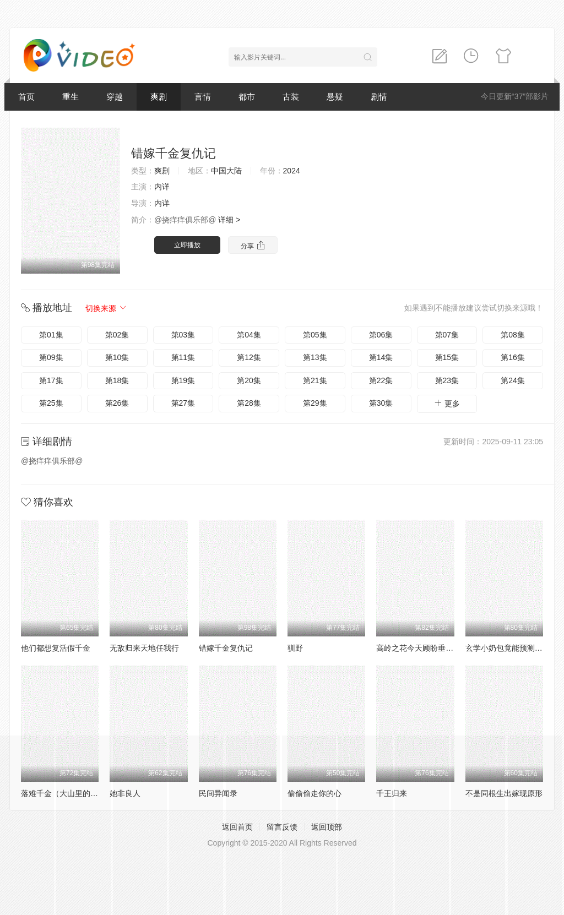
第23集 (447, 380)
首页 (26, 96)
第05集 (315, 334)
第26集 (117, 403)
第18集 (117, 380)
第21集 (315, 380)
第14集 (381, 357)
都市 (246, 96)
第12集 (249, 357)
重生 (70, 96)
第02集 (117, 334)
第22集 (381, 380)
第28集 (249, 403)
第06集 (381, 334)
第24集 (513, 380)
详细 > (229, 219)
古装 (291, 96)
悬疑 (335, 96)
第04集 (249, 334)
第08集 (513, 334)
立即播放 (187, 245)
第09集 (51, 357)
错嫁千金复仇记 (226, 648)
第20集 (249, 380)
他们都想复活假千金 (55, 648)
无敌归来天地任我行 (144, 648)
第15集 (447, 357)
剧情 (379, 96)
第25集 (51, 403)
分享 (252, 245)
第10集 (117, 357)
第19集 (183, 380)
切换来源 (106, 308)
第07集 (447, 334)
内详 (162, 186)
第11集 (183, 357)
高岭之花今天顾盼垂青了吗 (422, 648)
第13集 (315, 357)
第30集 (381, 403)
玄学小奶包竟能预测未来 (507, 648)
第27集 (183, 403)
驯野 (295, 648)
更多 (446, 403)
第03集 (183, 334)
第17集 (51, 380)
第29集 (315, 403)
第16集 (513, 357)
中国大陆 (226, 170)
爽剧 (158, 96)
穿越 (114, 96)
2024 (291, 170)
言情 (202, 96)
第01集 (51, 334)
